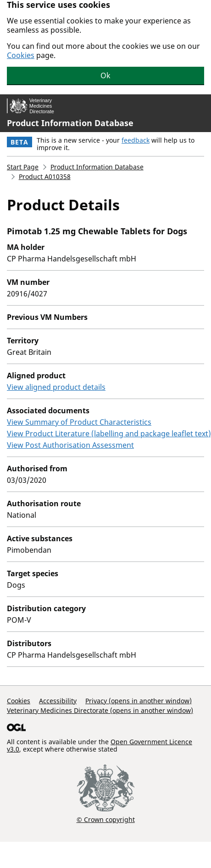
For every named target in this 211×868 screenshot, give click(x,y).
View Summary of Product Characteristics (79, 422)
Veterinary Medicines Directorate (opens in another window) (100, 710)
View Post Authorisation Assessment (70, 445)
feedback (136, 140)
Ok (105, 75)
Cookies (20, 55)
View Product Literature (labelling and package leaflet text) (109, 433)
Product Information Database (70, 122)
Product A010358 (45, 176)
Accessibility (58, 700)
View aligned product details (56, 387)
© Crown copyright (106, 819)
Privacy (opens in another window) (138, 700)
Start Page (23, 166)
